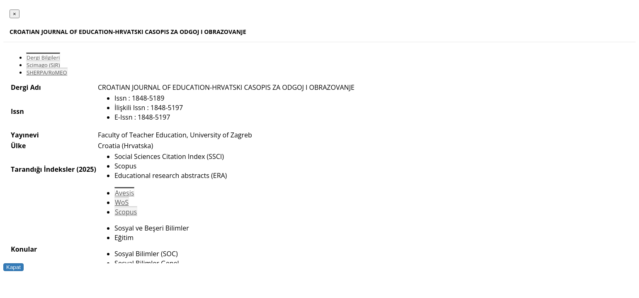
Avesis (124, 192)
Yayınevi (25, 134)
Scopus (126, 211)
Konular (24, 249)
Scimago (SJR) (43, 65)
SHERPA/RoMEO (47, 72)
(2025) (86, 169)
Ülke (18, 145)
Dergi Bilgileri (43, 57)
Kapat (13, 267)
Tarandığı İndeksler (43, 169)
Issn (17, 111)
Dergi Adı (26, 87)
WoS (122, 202)
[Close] (14, 14)
